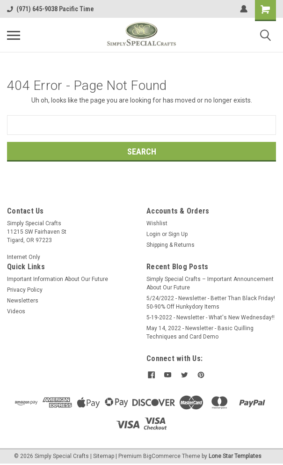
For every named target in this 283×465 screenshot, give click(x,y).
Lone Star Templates (235, 455)
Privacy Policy (25, 290)
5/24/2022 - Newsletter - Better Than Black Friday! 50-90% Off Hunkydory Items (210, 302)
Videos (16, 311)
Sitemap (103, 455)
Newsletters (22, 300)
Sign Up (178, 234)
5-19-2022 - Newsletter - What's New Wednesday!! (210, 317)
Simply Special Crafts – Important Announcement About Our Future (210, 283)
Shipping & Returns (170, 245)
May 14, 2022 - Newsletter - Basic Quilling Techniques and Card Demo (200, 332)
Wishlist (156, 223)
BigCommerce (162, 455)
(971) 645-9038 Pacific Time (50, 9)
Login (153, 234)
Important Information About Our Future (57, 279)
